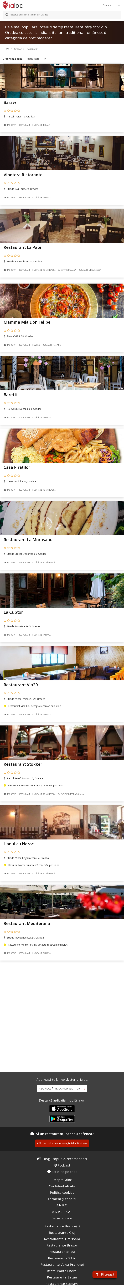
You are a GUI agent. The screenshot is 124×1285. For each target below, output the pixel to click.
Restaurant (32, 49)
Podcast (64, 1165)
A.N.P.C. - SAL (62, 1212)
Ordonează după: (13, 58)
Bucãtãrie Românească (43, 270)
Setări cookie (62, 1218)
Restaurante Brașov (62, 1245)
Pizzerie (36, 345)
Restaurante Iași (62, 1251)
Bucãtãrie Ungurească (90, 270)
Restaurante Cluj (62, 1232)
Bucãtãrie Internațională (71, 794)
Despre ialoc (62, 1180)
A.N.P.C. (62, 1205)
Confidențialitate (62, 1186)
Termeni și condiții (62, 1199)
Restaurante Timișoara (62, 1239)
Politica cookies (62, 1192)
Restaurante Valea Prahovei (62, 1264)
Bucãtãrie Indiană (41, 125)
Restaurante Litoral (62, 1271)
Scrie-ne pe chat (64, 1171)
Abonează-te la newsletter (59, 1088)
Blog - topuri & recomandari (65, 1159)
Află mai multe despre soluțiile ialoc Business (62, 1143)
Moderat (10, 125)
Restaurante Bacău (62, 1277)
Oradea (18, 49)
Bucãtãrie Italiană (41, 197)
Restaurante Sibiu (62, 1258)
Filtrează (105, 1274)
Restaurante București (62, 1226)
